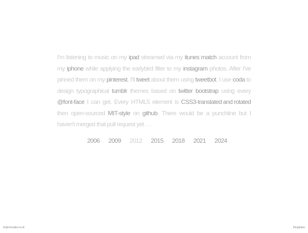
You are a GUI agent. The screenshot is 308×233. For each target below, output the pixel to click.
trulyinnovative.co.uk (14, 227)
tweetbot (205, 79)
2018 (178, 140)
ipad (133, 57)
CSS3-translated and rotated (216, 101)
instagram (195, 68)
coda (239, 79)
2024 (221, 140)
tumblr (119, 90)
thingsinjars (299, 227)
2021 (199, 140)
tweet (142, 79)
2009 (114, 140)
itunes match (200, 57)
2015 (157, 140)
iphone (75, 68)
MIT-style (119, 113)
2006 (93, 140)
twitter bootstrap (199, 90)
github (149, 113)
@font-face (70, 101)
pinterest (117, 79)
